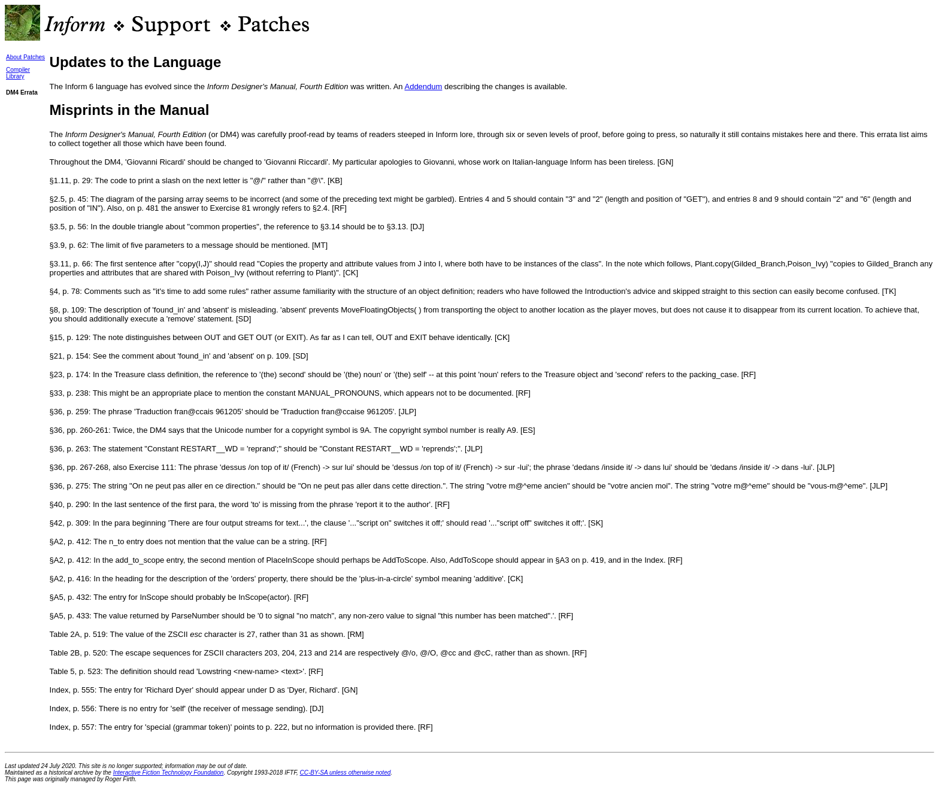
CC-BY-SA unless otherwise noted (345, 772)
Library (15, 76)
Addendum (423, 86)
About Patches (25, 57)
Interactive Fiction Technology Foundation (168, 772)
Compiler (18, 69)
